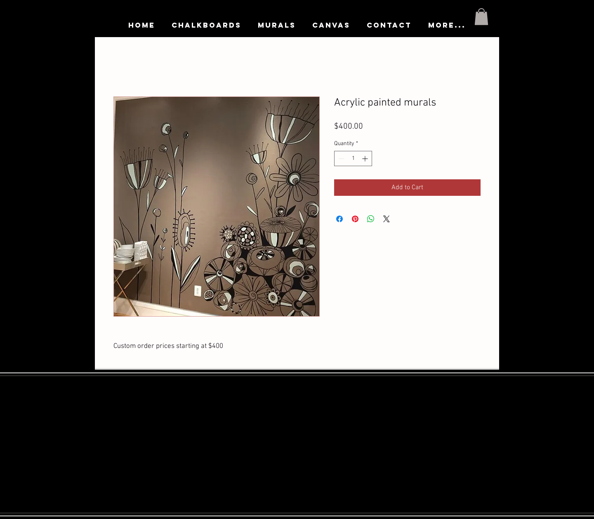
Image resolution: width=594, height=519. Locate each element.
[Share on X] (386, 219)
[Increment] (366, 158)
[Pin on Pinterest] (355, 219)
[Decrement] (340, 158)
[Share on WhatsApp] (371, 219)
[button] (481, 16)
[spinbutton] (353, 158)
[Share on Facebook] (339, 219)
